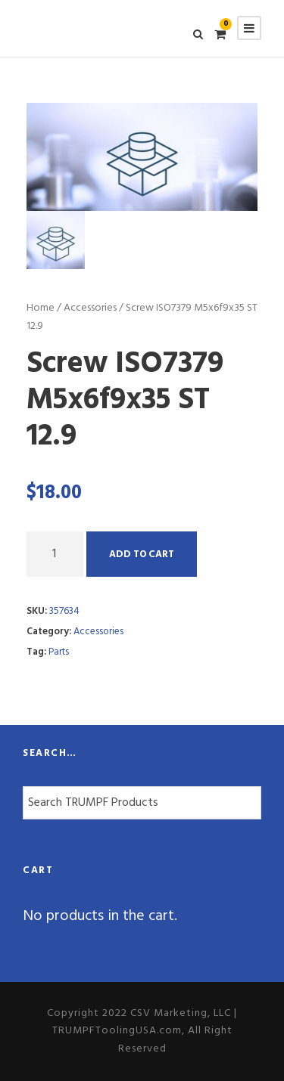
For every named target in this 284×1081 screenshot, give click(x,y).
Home (41, 308)
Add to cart (141, 554)
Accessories (90, 308)
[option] (142, 157)
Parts (58, 652)
